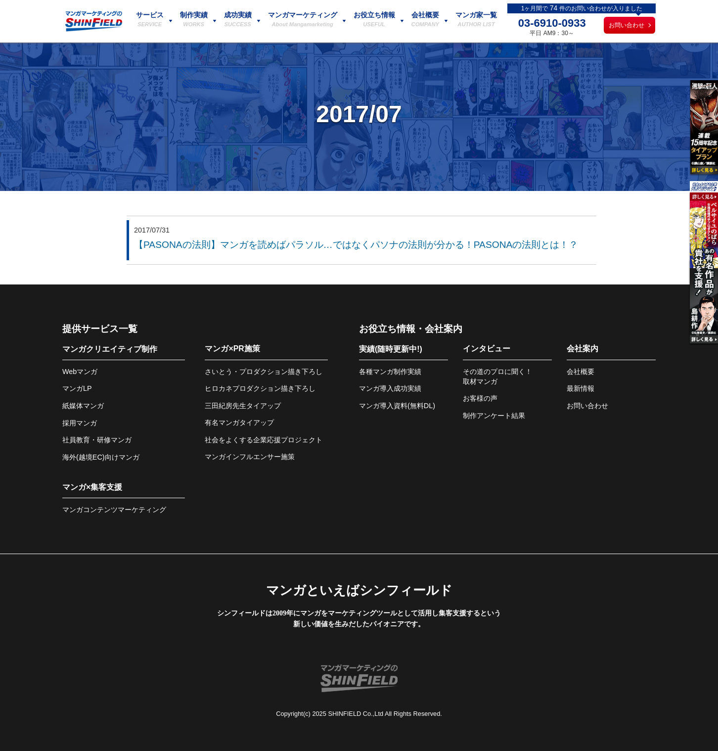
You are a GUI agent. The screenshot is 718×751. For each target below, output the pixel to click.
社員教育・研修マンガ (97, 440)
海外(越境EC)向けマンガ (100, 457)
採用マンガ (79, 423)
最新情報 (580, 388)
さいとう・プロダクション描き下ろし (263, 372)
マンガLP (77, 388)
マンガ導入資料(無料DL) (397, 406)
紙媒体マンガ (83, 406)
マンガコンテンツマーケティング (114, 510)
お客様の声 (480, 398)
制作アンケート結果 (494, 416)
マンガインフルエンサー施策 (250, 457)
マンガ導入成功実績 (390, 388)
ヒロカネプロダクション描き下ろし (260, 388)
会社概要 (580, 372)
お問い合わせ (626, 25)
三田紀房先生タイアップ (243, 406)
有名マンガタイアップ (239, 422)
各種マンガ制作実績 (390, 372)
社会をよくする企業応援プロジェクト (263, 440)
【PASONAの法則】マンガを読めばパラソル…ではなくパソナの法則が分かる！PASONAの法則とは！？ (356, 244)
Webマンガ (79, 372)
